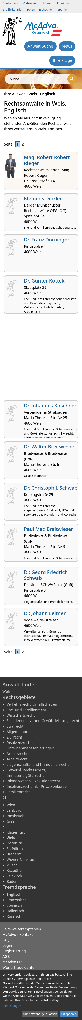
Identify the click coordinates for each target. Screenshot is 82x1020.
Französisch (17, 899)
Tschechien (46, 9)
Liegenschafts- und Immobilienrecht (38, 764)
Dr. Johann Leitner (45, 613)
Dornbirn (14, 843)
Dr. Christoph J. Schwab (51, 487)
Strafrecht (15, 726)
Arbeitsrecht (17, 753)
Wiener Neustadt (21, 859)
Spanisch (14, 905)
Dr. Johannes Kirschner (50, 405)
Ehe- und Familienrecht (26, 709)
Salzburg (14, 810)
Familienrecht (18, 791)
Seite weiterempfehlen (21, 929)
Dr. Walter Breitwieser (49, 446)
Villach (12, 865)
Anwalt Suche (40, 46)
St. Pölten (15, 848)
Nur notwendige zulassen (40, 1014)
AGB (6, 956)
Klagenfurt (16, 832)
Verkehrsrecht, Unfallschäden (32, 704)
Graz (10, 821)
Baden (12, 881)
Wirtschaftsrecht (21, 715)
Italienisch (15, 910)
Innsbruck (15, 815)
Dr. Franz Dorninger (46, 239)
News (67, 46)
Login (7, 945)
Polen (31, 9)
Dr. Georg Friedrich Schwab (46, 575)
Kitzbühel (15, 870)
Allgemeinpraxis (20, 731)
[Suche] (72, 79)
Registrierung (14, 950)
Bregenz (14, 854)
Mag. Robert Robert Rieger (47, 160)
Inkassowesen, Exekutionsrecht (33, 780)
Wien (11, 804)
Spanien (63, 9)
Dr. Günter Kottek (44, 280)
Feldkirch (14, 875)
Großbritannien (12, 9)
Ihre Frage (62, 60)
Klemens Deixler (43, 198)
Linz (10, 826)
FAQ (5, 940)
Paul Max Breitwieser (48, 529)
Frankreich (64, 3)
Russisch (14, 916)
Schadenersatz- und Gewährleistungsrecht (43, 720)
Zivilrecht (14, 737)
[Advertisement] (41, 358)
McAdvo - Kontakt (17, 934)
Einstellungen (12, 1006)
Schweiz (47, 3)
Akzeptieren (69, 1014)
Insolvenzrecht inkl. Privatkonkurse (37, 786)
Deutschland (10, 3)
